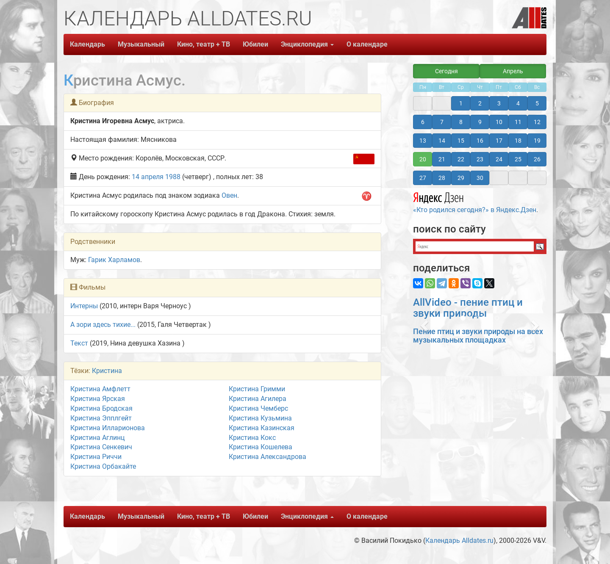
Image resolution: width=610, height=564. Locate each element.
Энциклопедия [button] (307, 44)
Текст (79, 343)
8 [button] (461, 122)
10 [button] (499, 122)
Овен (229, 195)
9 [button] (480, 122)
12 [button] (537, 122)
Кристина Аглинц (97, 438)
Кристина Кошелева (260, 447)
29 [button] (461, 177)
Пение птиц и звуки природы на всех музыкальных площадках (478, 335)
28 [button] (441, 177)
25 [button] (518, 159)
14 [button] (441, 140)
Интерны (84, 306)
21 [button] (441, 159)
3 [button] (499, 103)
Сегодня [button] (446, 71)
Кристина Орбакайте (103, 466)
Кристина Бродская (101, 408)
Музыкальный (141, 44)
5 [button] (537, 103)
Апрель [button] (513, 71)
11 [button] (518, 122)
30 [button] (480, 177)
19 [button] (537, 140)
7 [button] (442, 122)
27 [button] (422, 177)
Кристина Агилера (257, 399)
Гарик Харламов (114, 260)
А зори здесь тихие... (103, 325)
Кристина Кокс (252, 438)
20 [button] (422, 159)
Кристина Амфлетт (100, 389)
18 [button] (518, 140)
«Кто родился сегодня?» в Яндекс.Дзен (474, 201)
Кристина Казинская (261, 428)
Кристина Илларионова (107, 428)
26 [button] (537, 159)
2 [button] (480, 103)
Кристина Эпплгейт (101, 418)
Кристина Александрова (267, 457)
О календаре (367, 44)
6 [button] (422, 122)
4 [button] (518, 103)
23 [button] (480, 159)
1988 (172, 177)
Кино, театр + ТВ (203, 44)
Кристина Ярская (97, 399)
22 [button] (461, 159)
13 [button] (422, 140)
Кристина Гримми (257, 389)
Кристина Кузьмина (260, 418)
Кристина (107, 371)
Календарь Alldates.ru (459, 540)
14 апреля (148, 177)
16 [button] (480, 140)
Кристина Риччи (96, 457)
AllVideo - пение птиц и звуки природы (468, 307)
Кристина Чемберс (258, 408)
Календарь (87, 44)
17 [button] (499, 140)
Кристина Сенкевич (101, 447)
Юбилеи (255, 44)
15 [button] (461, 140)
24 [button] (499, 159)
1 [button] (461, 103)
